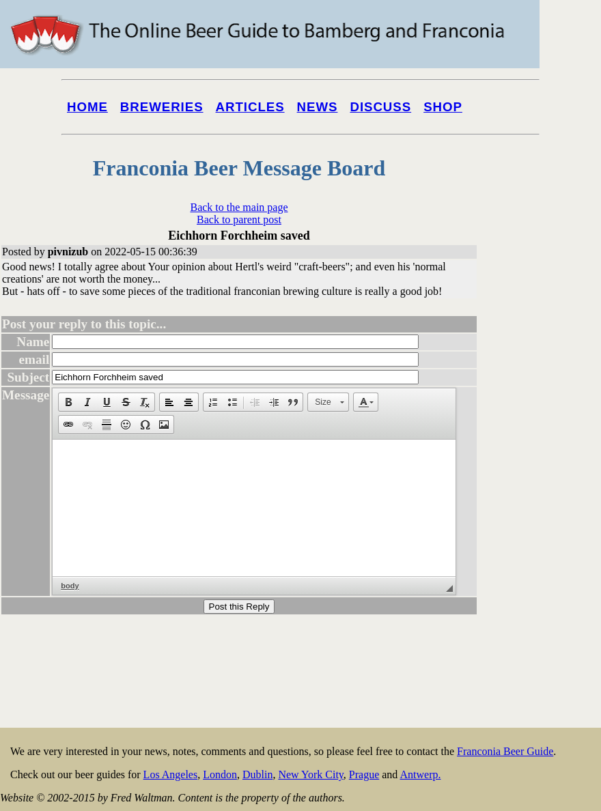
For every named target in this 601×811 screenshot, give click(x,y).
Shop (442, 107)
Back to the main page (239, 207)
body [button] (70, 586)
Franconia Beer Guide (505, 751)
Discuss (380, 107)
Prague (364, 774)
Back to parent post (239, 219)
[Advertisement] (546, 520)
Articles (250, 107)
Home (87, 107)
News (317, 107)
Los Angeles (170, 774)
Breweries (162, 107)
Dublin (257, 774)
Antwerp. (420, 774)
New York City (310, 774)
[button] (68, 402)
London (220, 774)
